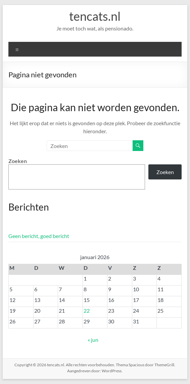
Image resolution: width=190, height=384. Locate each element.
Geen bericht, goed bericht (38, 236)
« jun (93, 339)
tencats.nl (95, 16)
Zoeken (17, 161)
